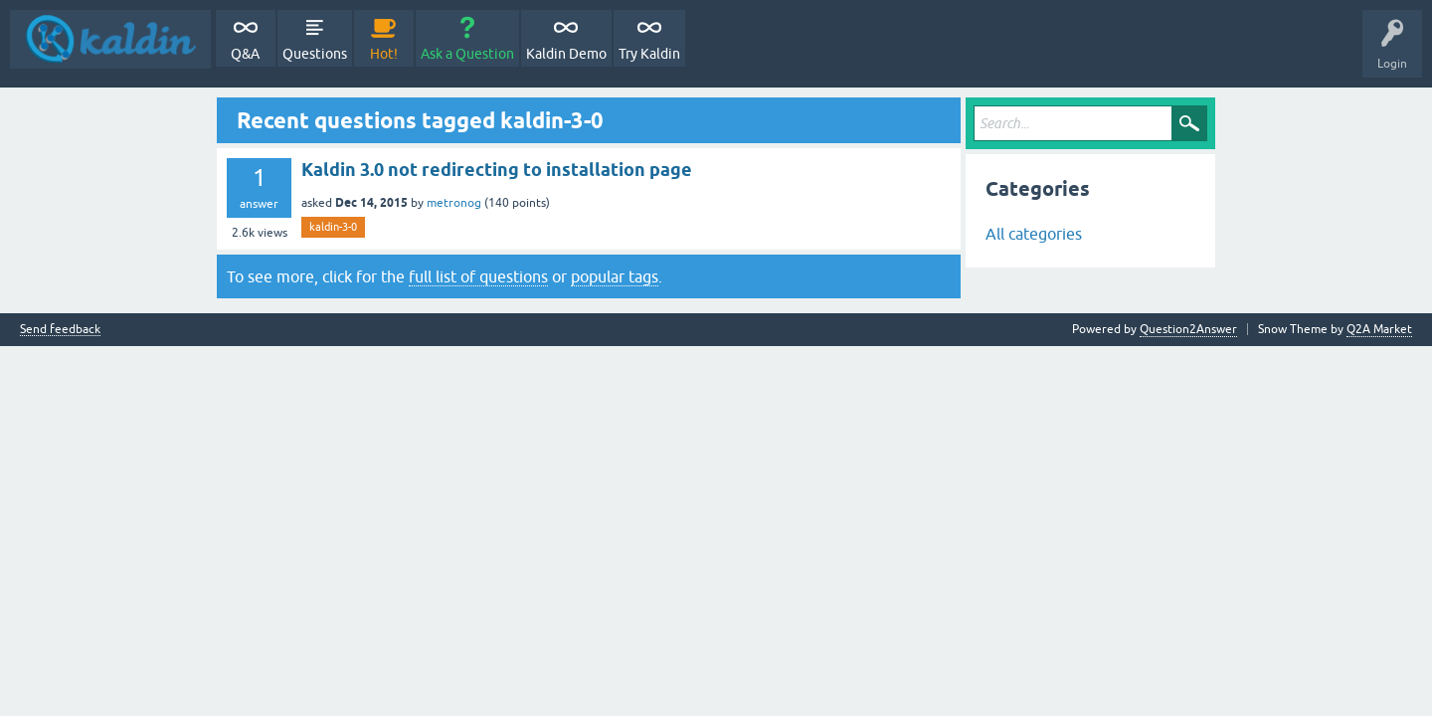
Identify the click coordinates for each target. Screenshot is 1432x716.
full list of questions (478, 276)
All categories (1033, 234)
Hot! (384, 54)
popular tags (614, 276)
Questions (314, 54)
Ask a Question (467, 54)
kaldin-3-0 (333, 227)
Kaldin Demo (566, 54)
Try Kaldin (649, 54)
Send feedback (60, 329)
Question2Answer (1188, 329)
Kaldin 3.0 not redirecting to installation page (496, 169)
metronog (454, 203)
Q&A (245, 54)
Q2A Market (1379, 329)
